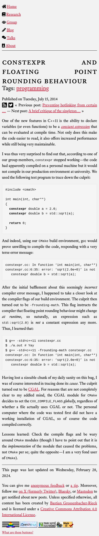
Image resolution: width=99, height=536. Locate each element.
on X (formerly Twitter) (37, 490)
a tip (74, 484)
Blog (10, 30)
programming (32, 88)
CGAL (33, 388)
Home (12, 6)
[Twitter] (10, 105)
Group (12, 22)
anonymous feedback (47, 484)
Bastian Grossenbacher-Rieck (73, 502)
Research (13, 14)
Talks (11, 37)
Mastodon (85, 490)
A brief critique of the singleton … (54, 110)
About (11, 45)
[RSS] (4, 105)
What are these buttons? (17, 532)
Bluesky (64, 490)
